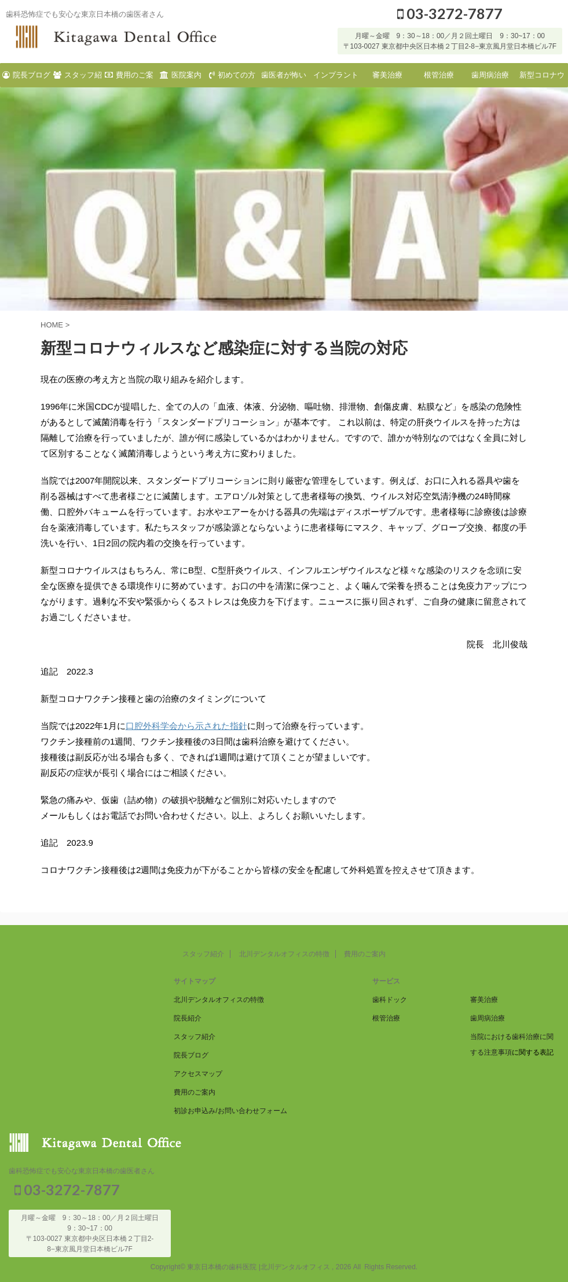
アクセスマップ (198, 1073)
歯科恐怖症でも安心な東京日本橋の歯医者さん (82, 1170)
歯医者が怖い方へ (283, 79)
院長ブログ (26, 75)
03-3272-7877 (450, 13)
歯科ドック (389, 998)
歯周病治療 (490, 75)
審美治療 (387, 75)
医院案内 (180, 75)
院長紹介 (187, 1017)
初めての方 (232, 75)
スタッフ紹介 (77, 79)
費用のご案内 (129, 79)
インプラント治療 (335, 79)
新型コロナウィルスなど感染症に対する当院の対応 (542, 79)
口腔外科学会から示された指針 (186, 726)
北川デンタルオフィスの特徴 (284, 953)
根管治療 (439, 75)
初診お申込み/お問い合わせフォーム (230, 1110)
